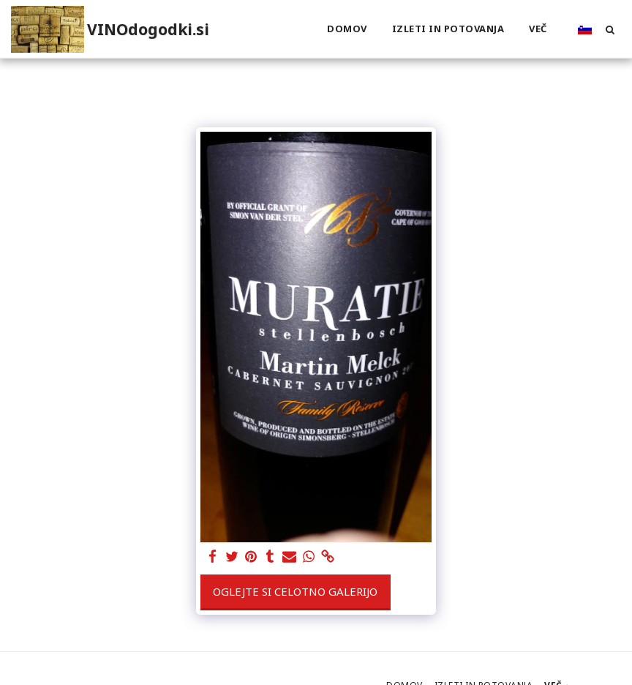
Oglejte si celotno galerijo (295, 591)
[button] (609, 29)
